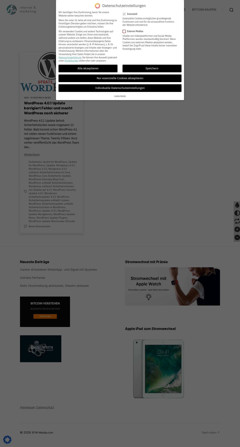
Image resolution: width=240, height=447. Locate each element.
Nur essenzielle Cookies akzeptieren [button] (120, 76)
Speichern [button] (152, 67)
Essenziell (131, 12)
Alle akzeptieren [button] (88, 67)
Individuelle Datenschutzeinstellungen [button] (120, 86)
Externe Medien (134, 30)
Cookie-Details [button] (120, 95)
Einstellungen (71, 59)
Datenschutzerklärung (69, 56)
